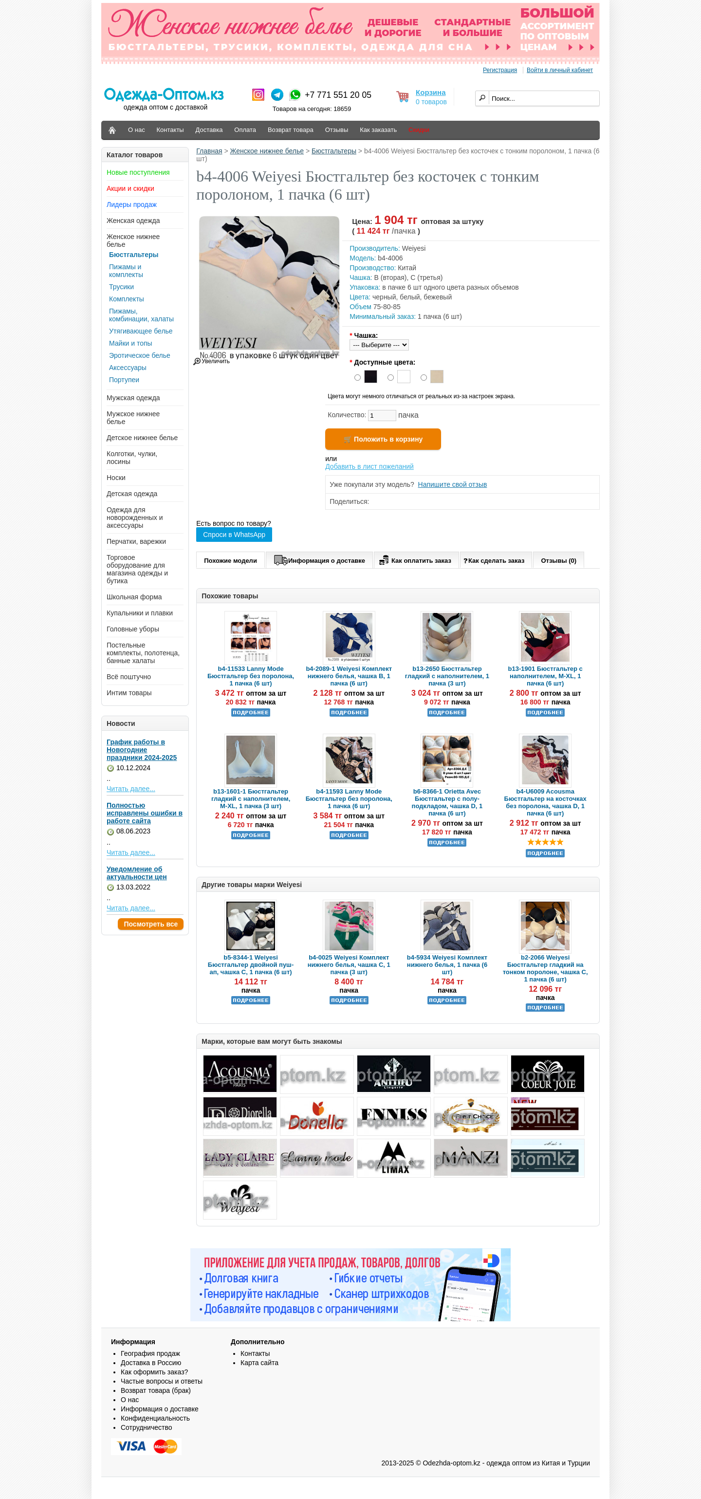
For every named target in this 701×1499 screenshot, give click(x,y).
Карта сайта (259, 1363)
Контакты (170, 129)
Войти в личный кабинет (560, 70)
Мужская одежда (133, 398)
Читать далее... (131, 789)
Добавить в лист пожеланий (369, 466)
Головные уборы (133, 629)
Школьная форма (134, 597)
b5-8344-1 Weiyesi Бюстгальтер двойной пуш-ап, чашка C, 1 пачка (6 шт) (251, 965)
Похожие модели (230, 560)
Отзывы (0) (558, 560)
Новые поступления (138, 172)
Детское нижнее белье (142, 438)
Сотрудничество (146, 1427)
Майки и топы (130, 343)
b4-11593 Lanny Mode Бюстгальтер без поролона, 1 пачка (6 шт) (349, 799)
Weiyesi (414, 248)
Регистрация (500, 70)
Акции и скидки (130, 188)
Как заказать (378, 129)
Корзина (430, 92)
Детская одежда (132, 494)
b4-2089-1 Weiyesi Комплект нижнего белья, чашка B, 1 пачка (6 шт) (349, 676)
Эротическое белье (139, 355)
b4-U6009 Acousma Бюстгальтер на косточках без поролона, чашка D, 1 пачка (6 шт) (545, 802)
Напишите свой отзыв (452, 484)
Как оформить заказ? (154, 1372)
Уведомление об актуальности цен (137, 873)
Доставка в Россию (151, 1363)
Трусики (121, 287)
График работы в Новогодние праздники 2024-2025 (142, 749)
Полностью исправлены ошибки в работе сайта (145, 813)
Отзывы (337, 129)
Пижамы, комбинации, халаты (141, 315)
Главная (209, 151)
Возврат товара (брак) (156, 1390)
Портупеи (124, 380)
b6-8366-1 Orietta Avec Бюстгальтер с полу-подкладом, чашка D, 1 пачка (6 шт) (447, 802)
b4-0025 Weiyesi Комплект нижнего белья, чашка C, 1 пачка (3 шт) (349, 965)
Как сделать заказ (494, 560)
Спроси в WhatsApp (234, 534)
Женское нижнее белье (267, 151)
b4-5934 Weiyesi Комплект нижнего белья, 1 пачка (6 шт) (447, 965)
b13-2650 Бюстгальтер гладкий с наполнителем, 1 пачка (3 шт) (447, 676)
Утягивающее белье (141, 331)
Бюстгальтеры (134, 255)
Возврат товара (291, 129)
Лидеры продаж (132, 204)
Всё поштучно (129, 677)
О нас (136, 129)
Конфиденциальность (155, 1418)
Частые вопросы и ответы (162, 1381)
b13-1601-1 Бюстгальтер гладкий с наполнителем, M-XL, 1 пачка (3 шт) (250, 799)
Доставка (209, 129)
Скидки (418, 129)
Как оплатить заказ (414, 559)
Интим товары (129, 693)
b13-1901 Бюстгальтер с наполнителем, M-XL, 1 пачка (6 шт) (545, 676)
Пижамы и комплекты (126, 270)
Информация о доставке (319, 559)
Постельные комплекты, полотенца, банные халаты (143, 653)
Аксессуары (128, 367)
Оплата (245, 129)
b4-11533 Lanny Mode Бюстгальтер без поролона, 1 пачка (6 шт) (250, 676)
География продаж (150, 1353)
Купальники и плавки (140, 613)
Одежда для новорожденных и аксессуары (135, 517)
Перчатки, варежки (136, 541)
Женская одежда (133, 220)
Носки (116, 477)
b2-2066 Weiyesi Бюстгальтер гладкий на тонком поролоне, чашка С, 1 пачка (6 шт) (545, 968)
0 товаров (431, 102)
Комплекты (126, 299)
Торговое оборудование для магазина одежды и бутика (137, 569)
